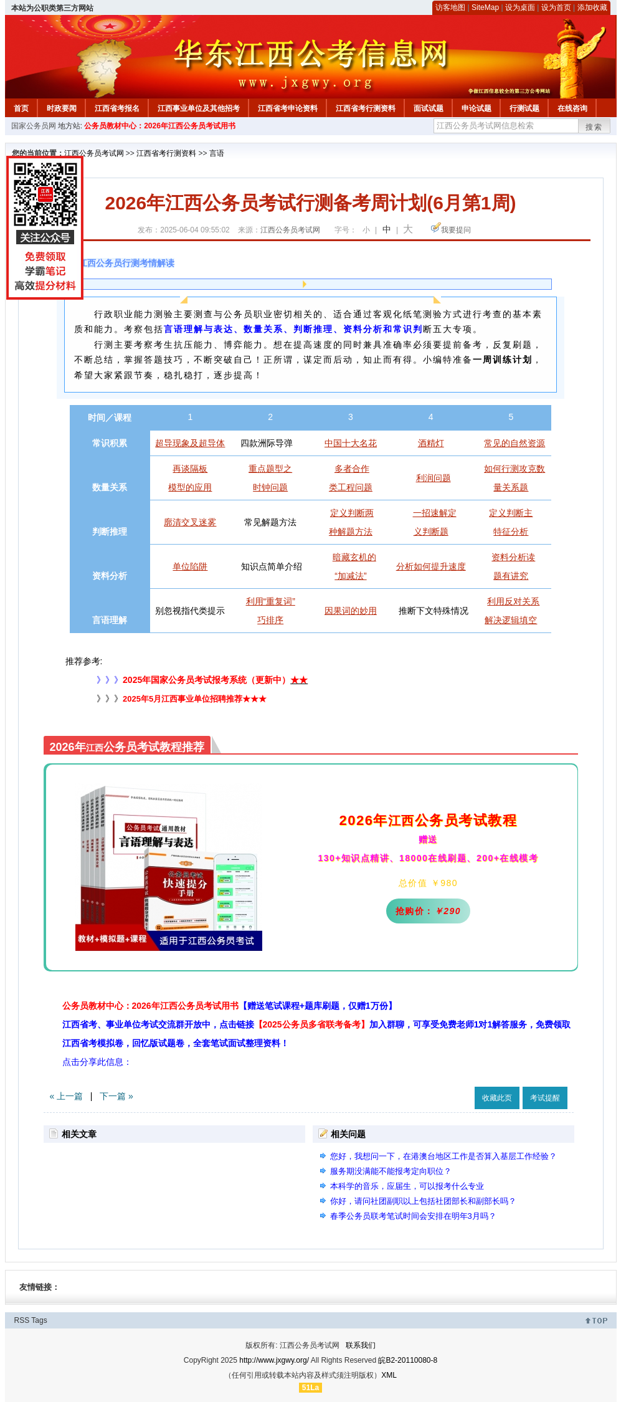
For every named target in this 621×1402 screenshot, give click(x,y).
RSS (22, 1320)
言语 (216, 153)
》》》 (83, 680)
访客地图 (450, 7)
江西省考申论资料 (288, 108)
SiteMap (485, 7)
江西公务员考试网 (94, 153)
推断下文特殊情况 (433, 611)
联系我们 (361, 1345)
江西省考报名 (117, 108)
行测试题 (524, 108)
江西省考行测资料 (366, 108)
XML (389, 1375)
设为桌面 (520, 7)
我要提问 (456, 230)
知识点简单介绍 (271, 566)
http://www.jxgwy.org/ (274, 1360)
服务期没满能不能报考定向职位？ (391, 1171)
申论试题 (476, 108)
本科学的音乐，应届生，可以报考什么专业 (407, 1186)
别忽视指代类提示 (190, 611)
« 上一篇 (66, 1096)
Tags (39, 1320)
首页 (21, 108)
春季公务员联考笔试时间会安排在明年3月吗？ (413, 1216)
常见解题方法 (270, 522)
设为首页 (556, 7)
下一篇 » (116, 1096)
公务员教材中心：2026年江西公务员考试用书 (159, 126)
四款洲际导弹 (266, 443)
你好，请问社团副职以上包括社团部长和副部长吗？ (423, 1201)
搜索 (594, 127)
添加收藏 (592, 7)
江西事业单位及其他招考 (199, 108)
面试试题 (428, 108)
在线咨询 (572, 108)
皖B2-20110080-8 (407, 1360)
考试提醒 (545, 1098)
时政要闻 (62, 108)
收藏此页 (497, 1098)
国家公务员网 (33, 126)
